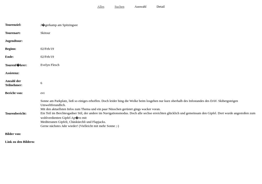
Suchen (119, 6)
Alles (100, 6)
